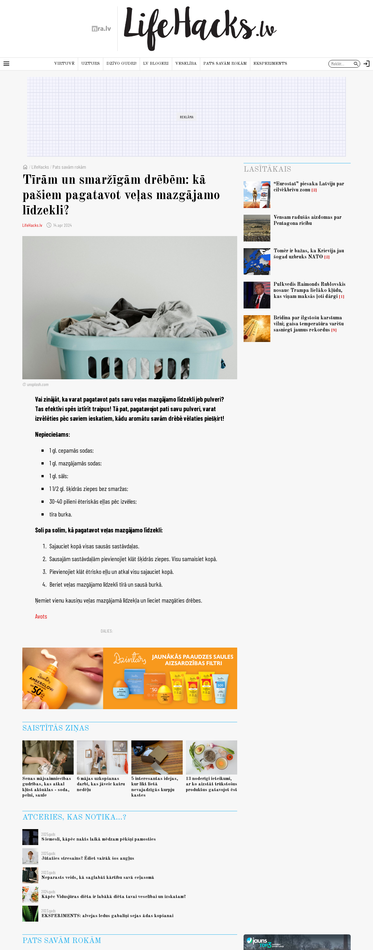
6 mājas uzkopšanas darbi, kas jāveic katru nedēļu (101, 784)
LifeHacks (40, 167)
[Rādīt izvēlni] (6, 63)
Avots (41, 616)
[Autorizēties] (366, 63)
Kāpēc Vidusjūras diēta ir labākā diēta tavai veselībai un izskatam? (113, 896)
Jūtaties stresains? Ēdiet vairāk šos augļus (87, 858)
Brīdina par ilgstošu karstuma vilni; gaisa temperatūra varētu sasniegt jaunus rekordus (309, 324)
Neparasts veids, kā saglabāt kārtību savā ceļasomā (97, 877)
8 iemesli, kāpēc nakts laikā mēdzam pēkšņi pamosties (98, 839)
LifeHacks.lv (32, 225)
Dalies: (107, 631)
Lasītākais (267, 170)
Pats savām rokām (225, 64)
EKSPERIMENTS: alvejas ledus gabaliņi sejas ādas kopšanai (107, 916)
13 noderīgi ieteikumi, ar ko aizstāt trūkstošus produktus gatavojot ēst (211, 784)
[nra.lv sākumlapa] (101, 29)
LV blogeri (156, 64)
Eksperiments (270, 64)
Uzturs (90, 64)
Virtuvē (64, 64)
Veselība (186, 64)
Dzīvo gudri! (121, 64)
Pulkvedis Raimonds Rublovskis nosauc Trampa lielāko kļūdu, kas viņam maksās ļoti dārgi (310, 290)
